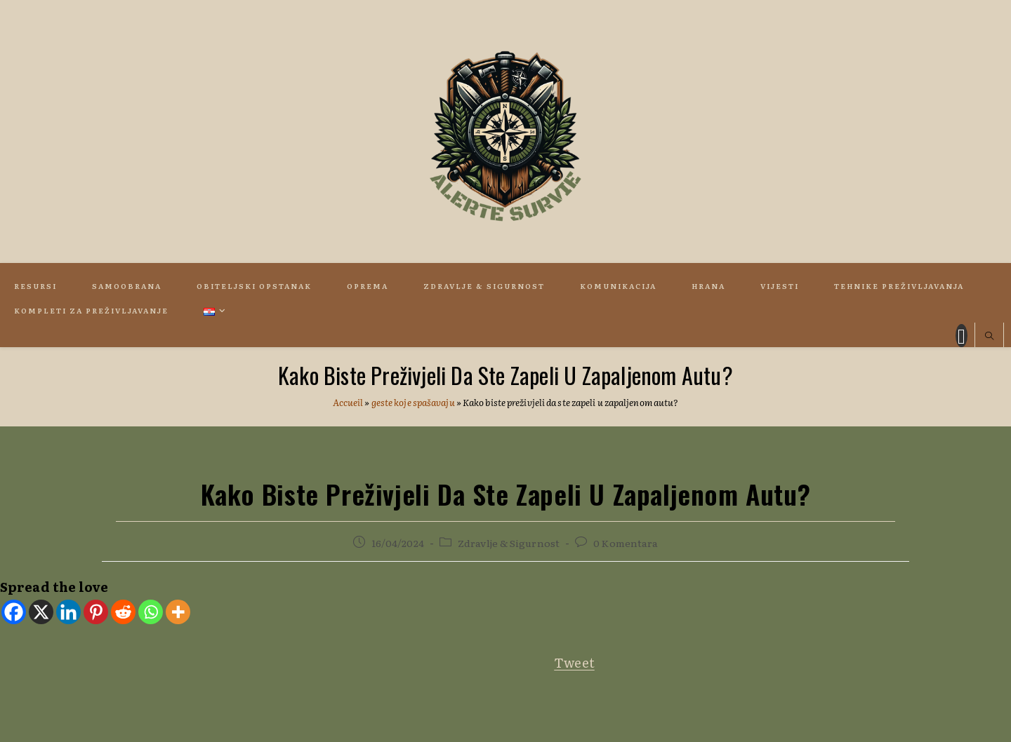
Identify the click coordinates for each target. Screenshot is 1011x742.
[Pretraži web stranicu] (989, 336)
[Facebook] (13, 612)
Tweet (574, 662)
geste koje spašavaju (413, 402)
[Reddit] (123, 612)
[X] (41, 612)
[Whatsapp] (150, 612)
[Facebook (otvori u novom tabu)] (961, 335)
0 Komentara (625, 543)
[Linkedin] (68, 612)
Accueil (348, 402)
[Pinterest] (96, 612)
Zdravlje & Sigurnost (509, 543)
